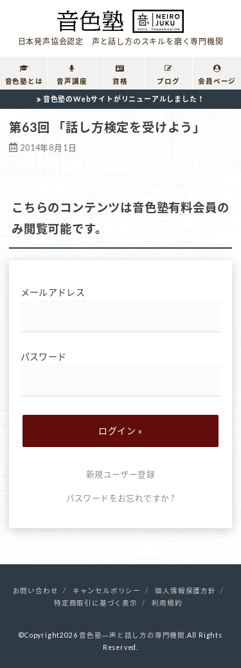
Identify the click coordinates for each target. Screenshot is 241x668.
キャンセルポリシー (107, 591)
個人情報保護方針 (185, 591)
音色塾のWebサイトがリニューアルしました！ (124, 99)
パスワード (121, 374)
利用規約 (167, 603)
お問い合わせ (35, 591)
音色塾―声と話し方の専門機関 (132, 635)
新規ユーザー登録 (120, 474)
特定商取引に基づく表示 (96, 603)
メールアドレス (121, 309)
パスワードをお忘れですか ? (120, 498)
